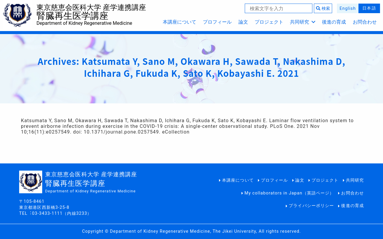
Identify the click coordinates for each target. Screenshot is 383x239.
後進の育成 (334, 22)
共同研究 (302, 22)
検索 (323, 8)
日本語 (369, 8)
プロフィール (217, 22)
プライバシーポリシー (311, 205)
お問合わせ (365, 22)
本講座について (179, 22)
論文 (243, 22)
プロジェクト (269, 22)
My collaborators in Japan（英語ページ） (289, 193)
